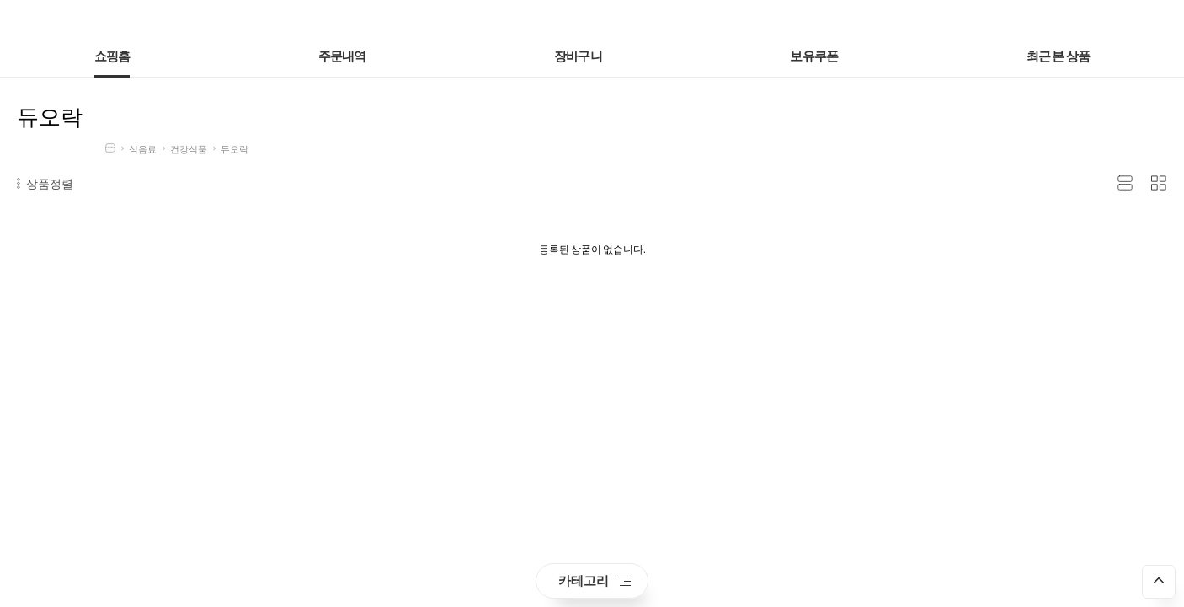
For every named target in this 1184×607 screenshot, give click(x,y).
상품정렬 (45, 184)
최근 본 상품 (1059, 57)
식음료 (143, 149)
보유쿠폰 (814, 57)
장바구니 (578, 57)
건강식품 (188, 149)
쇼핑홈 (112, 57)
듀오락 (234, 149)
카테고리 (594, 580)
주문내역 (342, 57)
